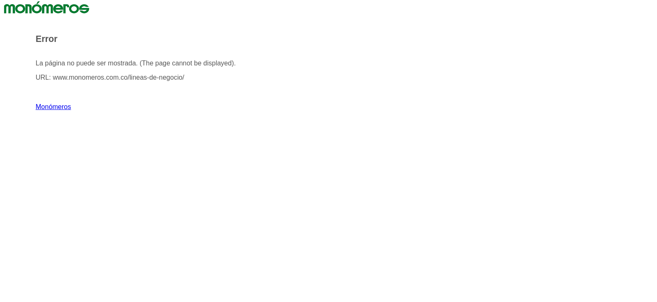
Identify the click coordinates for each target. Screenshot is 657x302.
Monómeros (53, 106)
